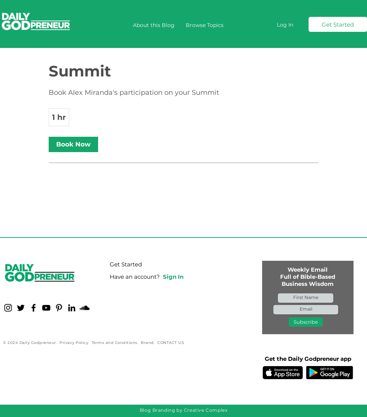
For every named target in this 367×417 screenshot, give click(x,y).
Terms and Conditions (114, 342)
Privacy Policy (74, 342)
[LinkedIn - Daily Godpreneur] (72, 308)
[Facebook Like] (50, 367)
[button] (204, 25)
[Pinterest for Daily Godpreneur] (59, 308)
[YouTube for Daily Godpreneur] (46, 308)
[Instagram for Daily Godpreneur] (8, 308)
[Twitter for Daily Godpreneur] (21, 308)
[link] (73, 144)
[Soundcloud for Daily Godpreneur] (84, 308)
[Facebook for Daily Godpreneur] (33, 308)
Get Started (126, 264)
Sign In (173, 276)
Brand (147, 342)
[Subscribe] (306, 322)
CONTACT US (170, 342)
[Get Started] (338, 24)
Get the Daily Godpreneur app (308, 358)
